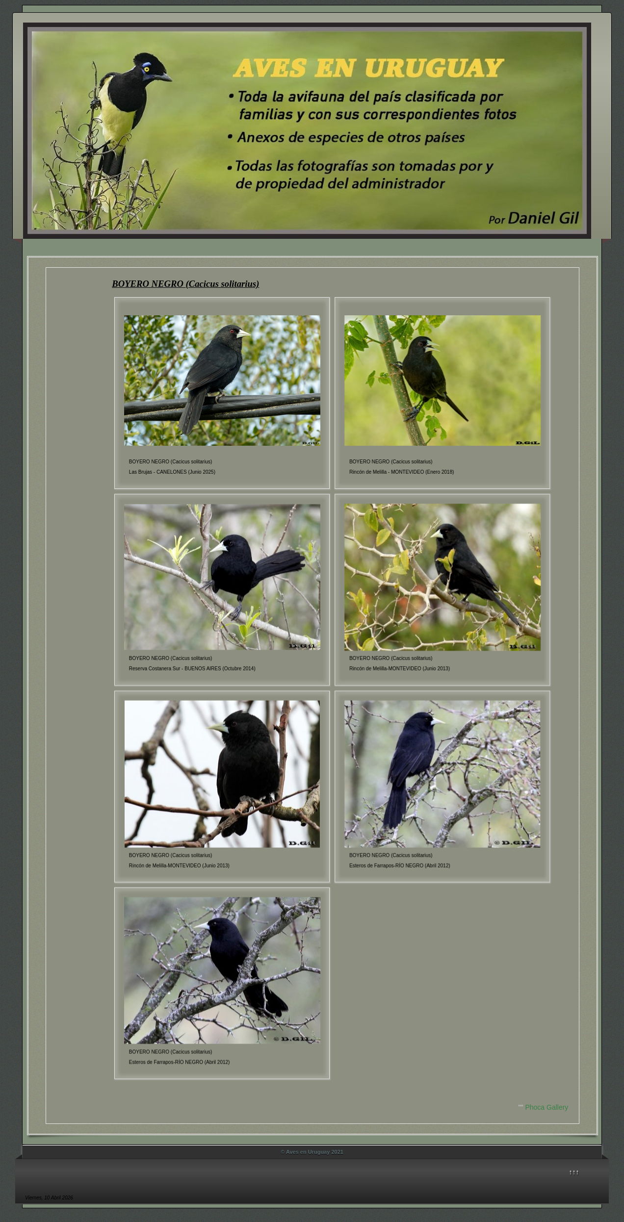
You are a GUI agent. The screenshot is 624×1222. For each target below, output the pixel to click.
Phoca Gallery (546, 1107)
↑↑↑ (574, 1172)
